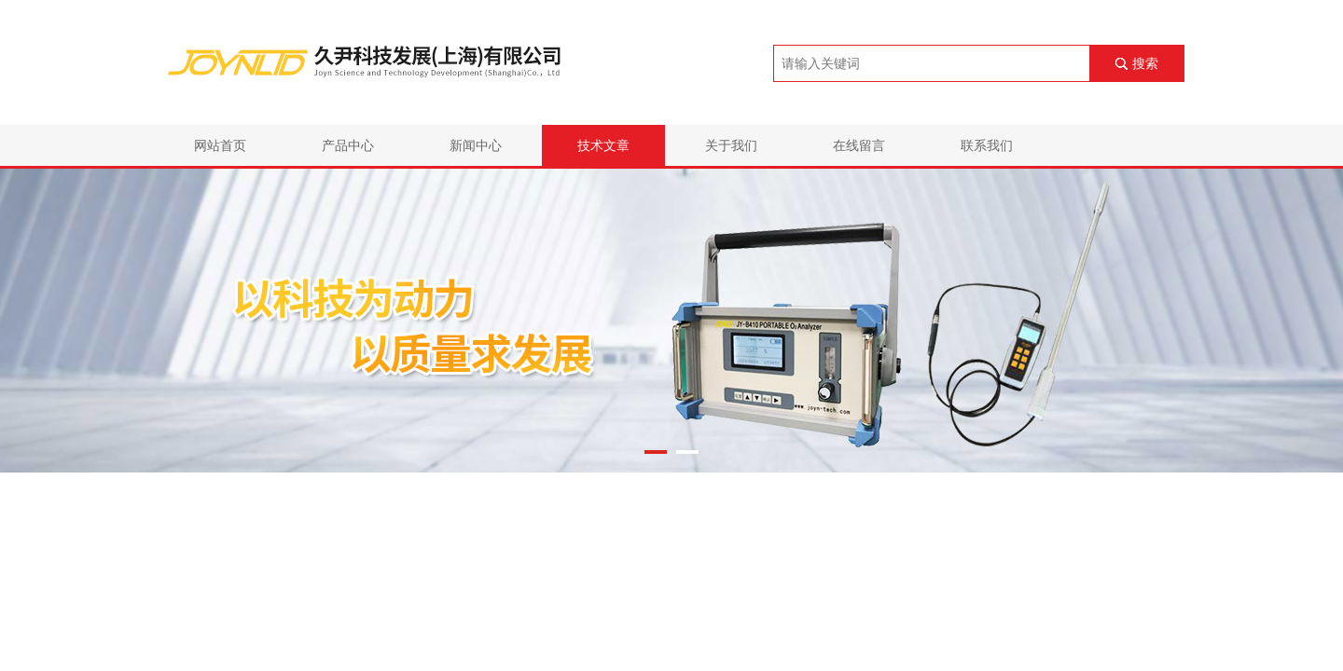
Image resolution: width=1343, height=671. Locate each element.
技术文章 (603, 145)
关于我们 (731, 145)
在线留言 (859, 145)
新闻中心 (476, 145)
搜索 (1145, 63)
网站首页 (220, 145)
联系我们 (987, 145)
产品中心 (348, 145)
